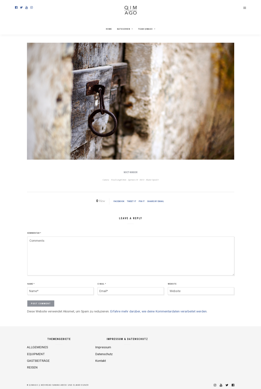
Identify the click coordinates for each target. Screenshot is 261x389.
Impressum (103, 347)
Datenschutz (104, 354)
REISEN (32, 367)
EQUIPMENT (36, 354)
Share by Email (155, 201)
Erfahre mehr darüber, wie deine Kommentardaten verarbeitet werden (158, 311)
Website (172, 284)
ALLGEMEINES (37, 347)
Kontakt (100, 361)
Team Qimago (145, 29)
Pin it (142, 201)
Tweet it (131, 201)
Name (30, 284)
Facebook (119, 201)
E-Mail (102, 284)
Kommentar (34, 233)
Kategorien (123, 29)
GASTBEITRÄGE (38, 361)
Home (109, 29)
